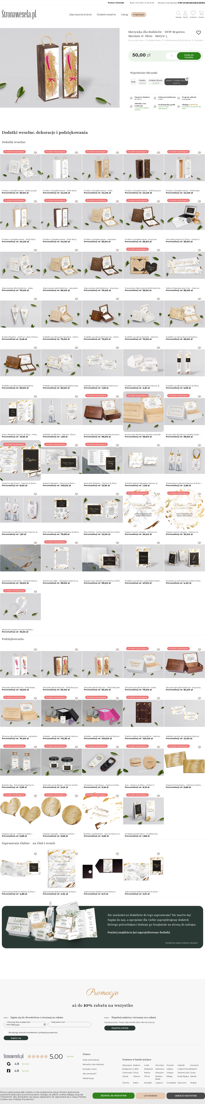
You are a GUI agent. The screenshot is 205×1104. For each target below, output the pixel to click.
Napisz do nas (116, 920)
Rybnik (193, 1076)
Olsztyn (170, 1072)
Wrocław (159, 1065)
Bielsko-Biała (159, 1077)
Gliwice (136, 1076)
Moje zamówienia (91, 1060)
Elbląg (169, 1076)
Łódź (146, 1065)
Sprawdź (70, 1056)
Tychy (192, 1072)
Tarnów (125, 1083)
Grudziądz (171, 1083)
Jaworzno (182, 1083)
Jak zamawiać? (90, 1073)
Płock (147, 1076)
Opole (125, 1076)
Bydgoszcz (127, 1069)
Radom (193, 1069)
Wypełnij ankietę (119, 1028)
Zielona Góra (183, 1072)
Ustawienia (150, 1095)
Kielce (147, 1072)
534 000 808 (137, 3)
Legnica (159, 1083)
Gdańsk (181, 1065)
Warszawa (127, 1065)
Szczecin (194, 1065)
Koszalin (148, 1083)
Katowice (159, 1069)
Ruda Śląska (183, 1076)
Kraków (136, 1065)
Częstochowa (184, 1069)
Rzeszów (159, 1072)
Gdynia (170, 1069)
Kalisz (135, 1083)
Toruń (136, 1072)
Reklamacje (88, 1078)
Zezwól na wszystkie (113, 1095)
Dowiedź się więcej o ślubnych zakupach (181, 943)
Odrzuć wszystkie (186, 1095)
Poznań (170, 1065)
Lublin (136, 1069)
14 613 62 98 (149, 3)
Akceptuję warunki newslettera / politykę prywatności (31, 1032)
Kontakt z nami (90, 1069)
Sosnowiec (127, 1072)
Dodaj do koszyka (189, 56)
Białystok (148, 1069)
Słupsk (193, 1083)
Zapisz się (16, 1038)
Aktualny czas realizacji (93, 1064)
